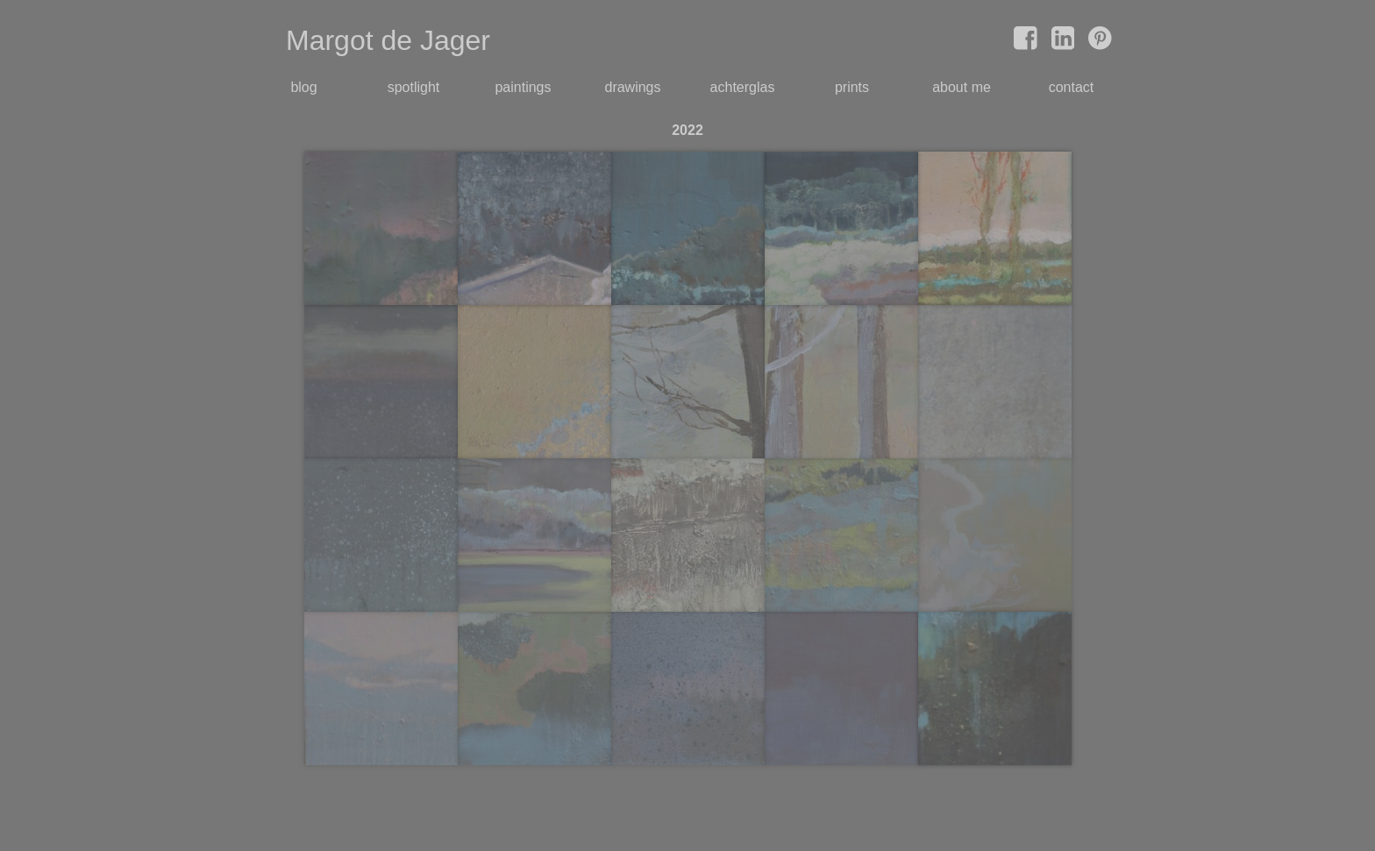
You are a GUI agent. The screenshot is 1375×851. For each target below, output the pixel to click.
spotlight (414, 87)
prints (852, 87)
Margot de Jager (388, 40)
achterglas (742, 87)
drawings (632, 87)
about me (961, 87)
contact (1071, 87)
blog (303, 87)
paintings (523, 87)
